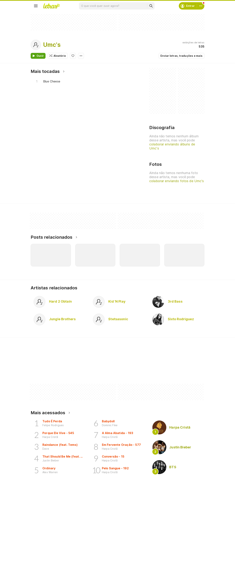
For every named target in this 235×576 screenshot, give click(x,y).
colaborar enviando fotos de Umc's (176, 181)
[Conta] (200, 6)
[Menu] (36, 6)
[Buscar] (151, 6)
